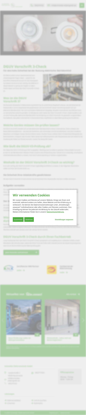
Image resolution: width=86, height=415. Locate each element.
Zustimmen (18, 219)
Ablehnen (29, 219)
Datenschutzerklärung (55, 212)
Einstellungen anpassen (64, 219)
